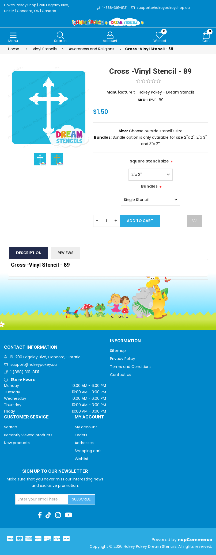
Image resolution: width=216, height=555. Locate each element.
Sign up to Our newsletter (55, 471)
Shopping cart (88, 450)
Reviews (66, 252)
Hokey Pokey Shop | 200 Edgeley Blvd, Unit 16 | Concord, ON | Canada (36, 7)
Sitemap (118, 350)
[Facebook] (39, 515)
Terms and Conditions (130, 366)
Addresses (84, 442)
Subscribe (81, 499)
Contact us (120, 374)
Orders (81, 435)
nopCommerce (195, 540)
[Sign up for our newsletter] (41, 499)
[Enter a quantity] (106, 221)
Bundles (149, 186)
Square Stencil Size (149, 161)
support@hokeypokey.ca (33, 364)
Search (10, 427)
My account (86, 427)
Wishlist (82, 458)
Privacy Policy (122, 358)
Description (28, 252)
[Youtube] (68, 515)
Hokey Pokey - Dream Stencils (167, 92)
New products (17, 442)
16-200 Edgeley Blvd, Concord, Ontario (45, 357)
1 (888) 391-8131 (24, 372)
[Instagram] (58, 515)
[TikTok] (48, 515)
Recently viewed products (28, 435)
